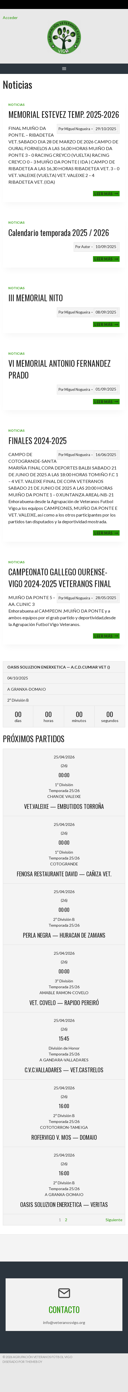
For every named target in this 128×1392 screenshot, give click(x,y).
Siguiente (114, 1219)
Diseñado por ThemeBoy (22, 1361)
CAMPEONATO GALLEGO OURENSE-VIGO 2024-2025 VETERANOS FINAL (59, 577)
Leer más (107, 193)
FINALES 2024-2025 (37, 440)
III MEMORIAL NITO (35, 297)
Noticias (16, 104)
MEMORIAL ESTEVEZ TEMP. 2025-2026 (63, 114)
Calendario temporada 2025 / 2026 (58, 232)
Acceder (10, 17)
